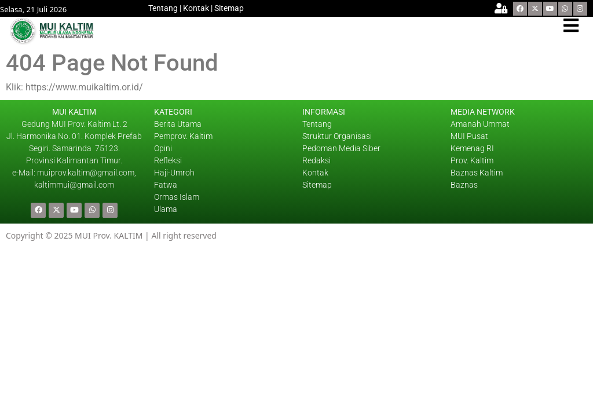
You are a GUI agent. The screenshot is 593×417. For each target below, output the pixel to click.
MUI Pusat (469, 136)
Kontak (196, 8)
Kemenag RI (472, 148)
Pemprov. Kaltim (183, 136)
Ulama (165, 209)
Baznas (464, 184)
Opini (163, 148)
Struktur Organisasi (337, 136)
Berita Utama (178, 124)
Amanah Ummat (480, 124)
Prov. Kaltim (472, 160)
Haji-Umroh (174, 172)
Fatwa (165, 184)
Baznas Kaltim (477, 172)
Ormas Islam (177, 197)
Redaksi (316, 160)
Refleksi (168, 160)
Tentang (163, 8)
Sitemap (229, 8)
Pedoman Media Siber (341, 148)
